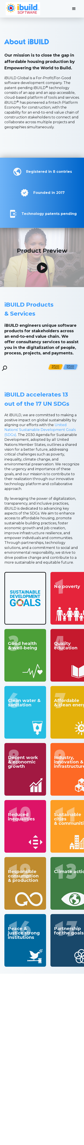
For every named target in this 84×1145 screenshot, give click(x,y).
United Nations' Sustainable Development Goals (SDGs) (40, 430)
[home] (22, 8)
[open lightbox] (42, 268)
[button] (73, 8)
